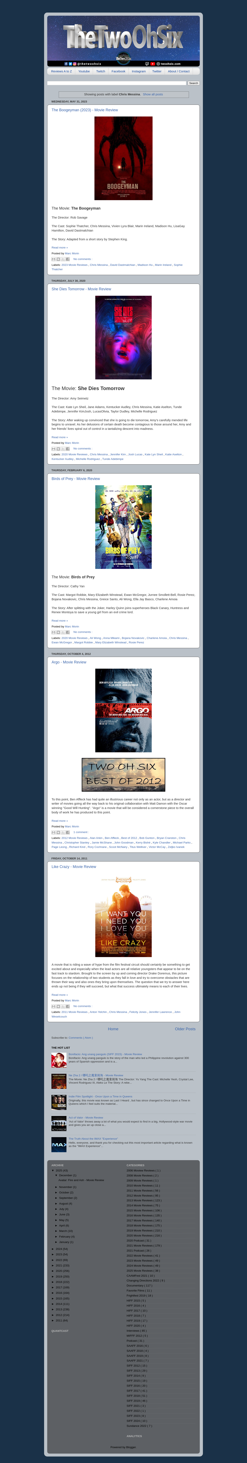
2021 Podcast (136, 1250)
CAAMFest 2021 (137, 1275)
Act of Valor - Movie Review (86, 1117)
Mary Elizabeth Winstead (111, 642)
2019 (59, 1276)
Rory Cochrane (98, 847)
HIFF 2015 (134, 1300)
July (62, 1209)
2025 (59, 1170)
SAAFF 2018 (135, 1350)
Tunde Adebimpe (113, 459)
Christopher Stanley (77, 842)
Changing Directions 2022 (143, 1280)
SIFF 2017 (134, 1390)
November (66, 1187)
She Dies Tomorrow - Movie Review (81, 289)
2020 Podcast (136, 1240)
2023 (59, 1254)
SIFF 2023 (134, 1415)
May (62, 1220)
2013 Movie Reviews (140, 1200)
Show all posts (153, 94)
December (66, 1175)
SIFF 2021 (134, 1405)
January (64, 1242)
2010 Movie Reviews (140, 1185)
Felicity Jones (138, 1012)
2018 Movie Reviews (140, 1225)
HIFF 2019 (134, 1320)
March (63, 1231)
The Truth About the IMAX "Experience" (93, 1138)
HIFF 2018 (134, 1315)
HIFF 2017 (134, 1310)
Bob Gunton (147, 838)
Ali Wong (96, 638)
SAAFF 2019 (135, 1355)
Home (113, 1029)
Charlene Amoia (157, 638)
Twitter (157, 71)
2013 (59, 1309)
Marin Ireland (163, 264)
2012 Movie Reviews (74, 838)
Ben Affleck (112, 838)
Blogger (131, 1447)
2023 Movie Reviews (74, 264)
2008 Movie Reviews (140, 1175)
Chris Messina (99, 264)
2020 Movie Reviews (74, 454)
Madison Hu (145, 264)
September (66, 1197)
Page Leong (60, 847)
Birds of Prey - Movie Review (76, 479)
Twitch (100, 71)
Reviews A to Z (61, 71)
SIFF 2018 (134, 1395)
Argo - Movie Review (69, 662)
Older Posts (185, 1029)
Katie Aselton (174, 454)
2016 (59, 1292)
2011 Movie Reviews (74, 1012)
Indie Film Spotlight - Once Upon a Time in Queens (100, 1096)
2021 (59, 1265)
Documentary (135, 1285)
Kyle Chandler (162, 842)
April (62, 1225)
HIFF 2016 (134, 1305)
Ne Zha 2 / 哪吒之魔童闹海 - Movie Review (96, 1075)
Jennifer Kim (118, 454)
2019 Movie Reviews (140, 1230)
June (62, 1214)
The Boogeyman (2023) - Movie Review (85, 110)
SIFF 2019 (134, 1400)
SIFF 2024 (134, 1420)
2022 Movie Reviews (140, 1255)
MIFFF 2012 (135, 1335)
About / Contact (179, 71)
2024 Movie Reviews (140, 1265)
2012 (59, 1315)
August (64, 1203)
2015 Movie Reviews (140, 1210)
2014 (59, 1304)
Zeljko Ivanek (176, 847)
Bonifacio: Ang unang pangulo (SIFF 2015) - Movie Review (105, 1054)
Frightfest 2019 (136, 1295)
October (64, 1192)
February (65, 1236)
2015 (59, 1298)
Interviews (133, 1330)
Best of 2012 (129, 838)
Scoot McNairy (118, 847)
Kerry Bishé (143, 842)
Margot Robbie (84, 642)
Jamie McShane (102, 842)
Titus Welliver (138, 847)
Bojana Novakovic (133, 638)
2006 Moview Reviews (141, 1170)
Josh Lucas (135, 454)
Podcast (132, 1340)
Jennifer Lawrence (161, 1012)
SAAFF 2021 (135, 1360)
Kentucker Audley (63, 459)
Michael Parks (182, 842)
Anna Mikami (111, 638)
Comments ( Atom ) (81, 1037)
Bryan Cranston (167, 838)
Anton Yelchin (99, 1012)
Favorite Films (136, 1290)
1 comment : (81, 832)
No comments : (83, 259)
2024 (59, 1249)
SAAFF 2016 (135, 1345)
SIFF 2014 (134, 1375)
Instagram (139, 71)
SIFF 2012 (134, 1365)
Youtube (84, 71)
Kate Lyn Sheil (154, 454)
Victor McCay (157, 847)
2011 (59, 1320)
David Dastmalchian (123, 264)
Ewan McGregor (62, 642)
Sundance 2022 (137, 1425)
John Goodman (124, 842)
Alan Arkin (96, 838)
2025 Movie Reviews (140, 1270)
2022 (59, 1260)
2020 (59, 1270)
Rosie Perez (136, 642)
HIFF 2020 (134, 1325)
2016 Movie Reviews (140, 1215)
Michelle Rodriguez (88, 459)
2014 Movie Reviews (140, 1205)
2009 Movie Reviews (140, 1180)
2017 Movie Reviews (140, 1220)
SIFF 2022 (134, 1410)
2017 (59, 1287)
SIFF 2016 (134, 1385)
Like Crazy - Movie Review (74, 867)
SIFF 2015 (134, 1380)
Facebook (118, 71)
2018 (59, 1282)
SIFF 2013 (134, 1370)
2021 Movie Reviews (140, 1245)
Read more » (60, 247)
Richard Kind (77, 847)
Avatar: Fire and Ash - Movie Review (81, 1180)
